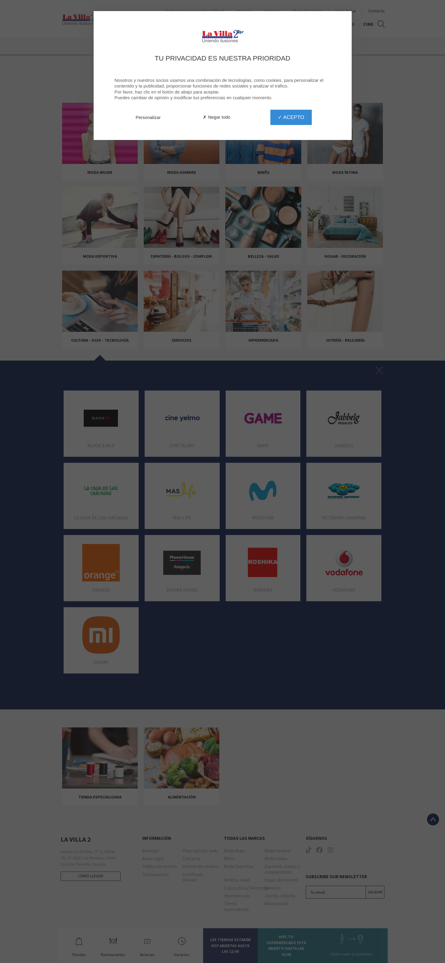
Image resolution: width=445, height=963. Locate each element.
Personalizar (148, 117)
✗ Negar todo (216, 117)
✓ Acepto (291, 117)
